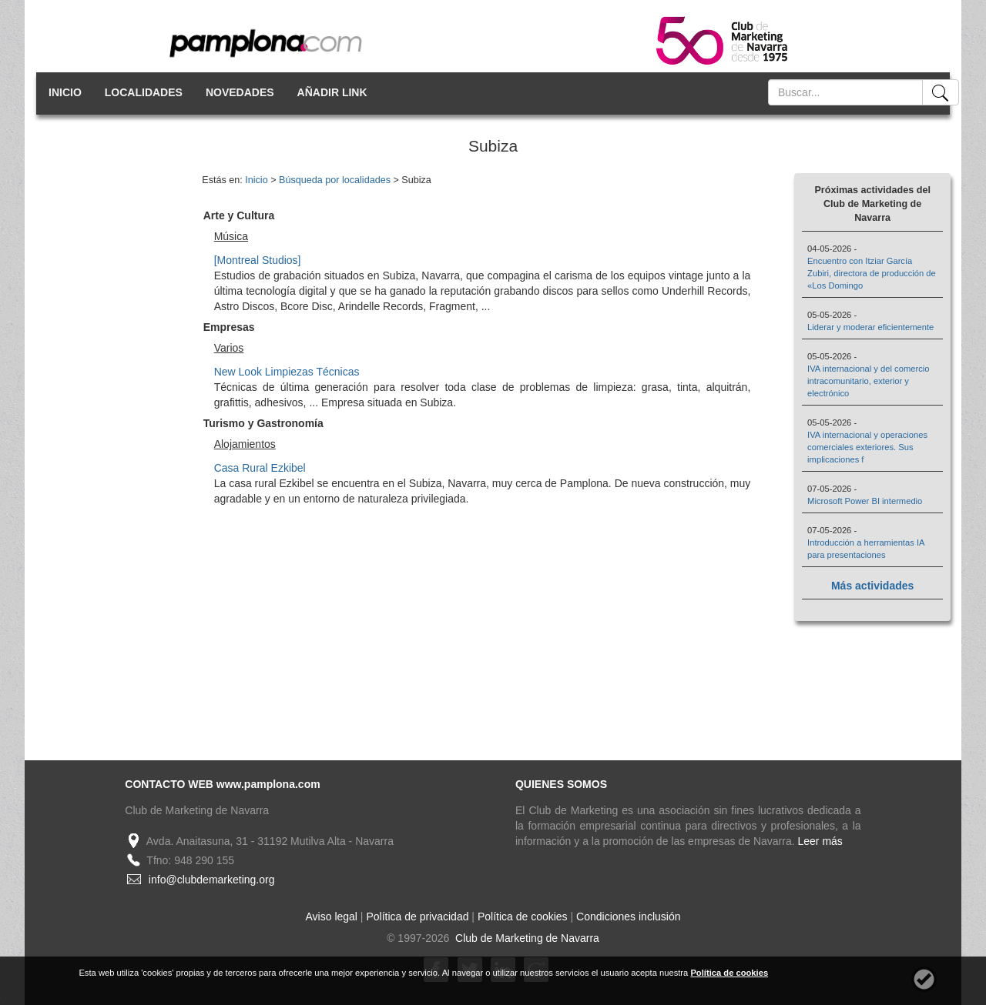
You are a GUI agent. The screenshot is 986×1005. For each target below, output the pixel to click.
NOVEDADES (240, 92)
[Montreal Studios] (257, 260)
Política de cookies (523, 916)
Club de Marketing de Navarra (525, 938)
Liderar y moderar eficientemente (870, 327)
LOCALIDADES (144, 92)
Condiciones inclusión (628, 916)
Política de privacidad (417, 916)
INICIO (65, 92)
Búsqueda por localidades (335, 180)
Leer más (820, 841)
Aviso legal (331, 916)
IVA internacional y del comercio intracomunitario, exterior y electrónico (868, 381)
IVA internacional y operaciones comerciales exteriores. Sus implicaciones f (867, 447)
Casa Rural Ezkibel (260, 468)
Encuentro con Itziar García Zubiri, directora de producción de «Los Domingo (871, 273)
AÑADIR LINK (332, 92)
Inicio (256, 180)
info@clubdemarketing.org (212, 879)
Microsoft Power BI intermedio (864, 501)
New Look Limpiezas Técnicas (287, 372)
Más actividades (872, 585)
